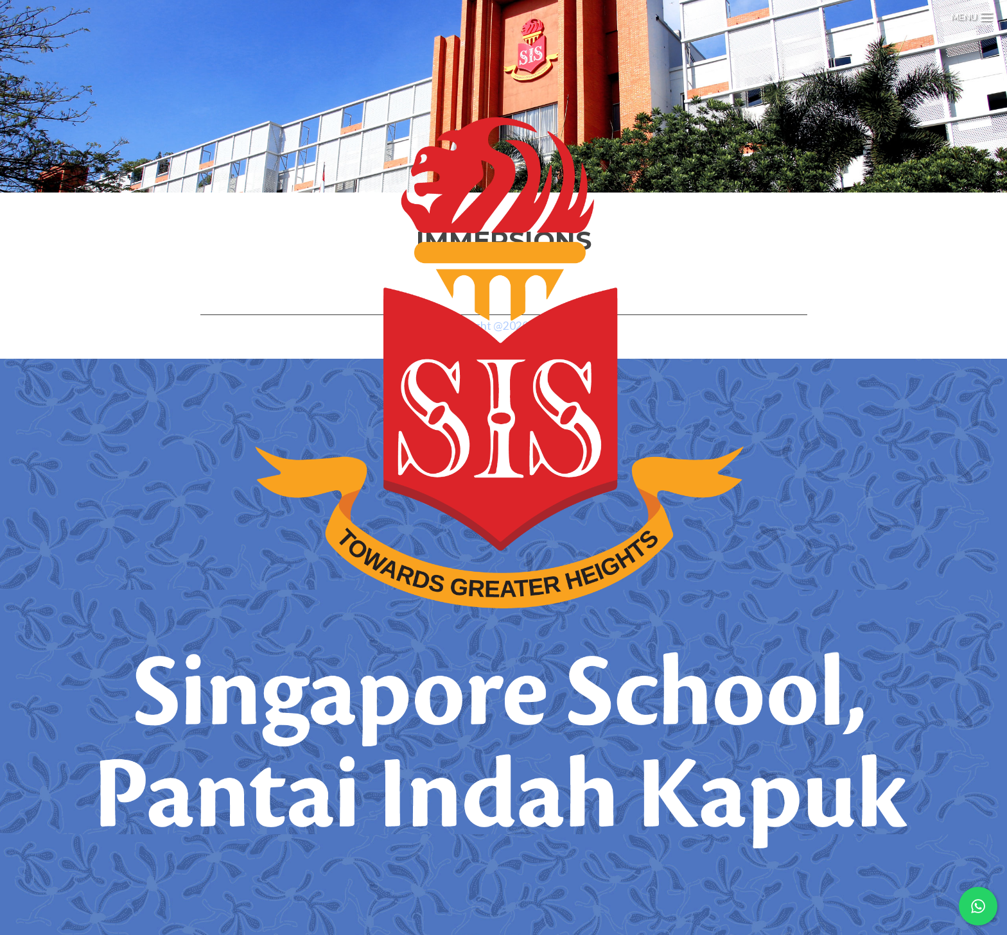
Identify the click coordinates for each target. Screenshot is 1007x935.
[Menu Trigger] (971, 14)
